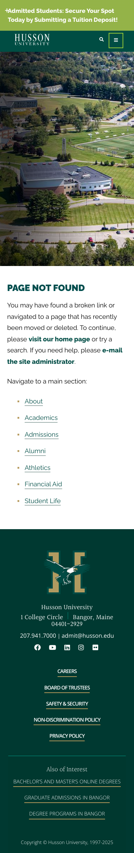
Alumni (35, 451)
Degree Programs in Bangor (67, 814)
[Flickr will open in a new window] (96, 647)
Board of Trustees (67, 687)
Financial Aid (43, 484)
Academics (41, 418)
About (34, 401)
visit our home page (59, 339)
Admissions (42, 434)
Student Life (43, 501)
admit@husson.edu (88, 635)
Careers (67, 671)
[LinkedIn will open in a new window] (70, 647)
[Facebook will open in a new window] (41, 647)
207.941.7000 (38, 635)
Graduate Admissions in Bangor (67, 797)
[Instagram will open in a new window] (84, 647)
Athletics (37, 468)
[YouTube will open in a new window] (56, 647)
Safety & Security (67, 704)
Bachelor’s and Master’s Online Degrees (66, 781)
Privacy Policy (66, 736)
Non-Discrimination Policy (67, 720)
